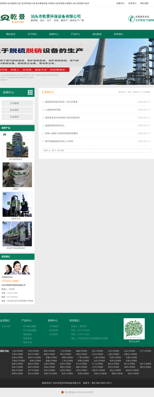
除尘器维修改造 (15, 159)
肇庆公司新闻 (33, 367)
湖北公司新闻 (65, 354)
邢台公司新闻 (33, 373)
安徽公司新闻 (51, 357)
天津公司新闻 (33, 351)
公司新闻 (14, 103)
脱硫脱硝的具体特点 (55, 125)
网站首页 (10, 34)
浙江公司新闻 (97, 351)
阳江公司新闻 (129, 364)
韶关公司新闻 (115, 361)
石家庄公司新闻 (98, 370)
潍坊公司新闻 (145, 367)
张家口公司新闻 (50, 373)
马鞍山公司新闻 (100, 373)
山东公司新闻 (129, 351)
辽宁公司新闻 (145, 351)
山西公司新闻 (113, 354)
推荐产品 (6, 128)
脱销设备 (27, 338)
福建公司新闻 (81, 351)
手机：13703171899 (80, 334)
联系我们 (132, 3)
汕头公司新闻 (99, 361)
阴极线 (15, 189)
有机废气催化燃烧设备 (15, 248)
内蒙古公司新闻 (130, 354)
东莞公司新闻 (65, 364)
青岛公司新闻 (113, 367)
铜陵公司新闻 (117, 373)
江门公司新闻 (97, 364)
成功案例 (97, 34)
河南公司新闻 (81, 354)
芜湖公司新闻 (83, 373)
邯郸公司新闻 (17, 373)
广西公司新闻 (83, 357)
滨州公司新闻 (81, 370)
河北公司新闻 (97, 354)
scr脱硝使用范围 (53, 110)
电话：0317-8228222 (80, 330)
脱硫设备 (27, 334)
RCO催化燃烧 (29, 330)
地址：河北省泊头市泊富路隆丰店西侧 (89, 338)
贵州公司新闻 (115, 357)
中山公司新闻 (81, 364)
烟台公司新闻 (17, 370)
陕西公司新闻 (49, 354)
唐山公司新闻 (115, 370)
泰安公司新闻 (49, 370)
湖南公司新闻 (67, 357)
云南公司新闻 (99, 357)
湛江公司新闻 (145, 364)
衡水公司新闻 (67, 373)
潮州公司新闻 (65, 367)
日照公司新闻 (65, 370)
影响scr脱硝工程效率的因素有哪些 (61, 133)
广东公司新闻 (65, 351)
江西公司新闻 (17, 354)
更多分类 (27, 342)
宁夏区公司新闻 (18, 361)
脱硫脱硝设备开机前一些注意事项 (61, 102)
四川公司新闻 (33, 354)
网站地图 (144, 3)
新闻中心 (54, 34)
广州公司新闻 (67, 361)
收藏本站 (120, 3)
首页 (129, 92)
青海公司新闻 (35, 361)
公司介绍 (6, 326)
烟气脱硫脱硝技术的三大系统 (59, 141)
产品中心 (75, 34)
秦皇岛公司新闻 (132, 370)
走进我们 (5, 320)
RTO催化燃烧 (29, 326)
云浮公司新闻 (97, 367)
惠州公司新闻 (33, 364)
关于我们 (32, 34)
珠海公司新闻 (83, 361)
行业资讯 (14, 117)
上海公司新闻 (17, 351)
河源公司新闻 (131, 361)
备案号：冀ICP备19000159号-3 (97, 383)
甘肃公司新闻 (131, 357)
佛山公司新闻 (113, 364)
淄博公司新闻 (129, 367)
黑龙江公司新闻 (34, 357)
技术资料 (14, 110)
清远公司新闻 (49, 367)
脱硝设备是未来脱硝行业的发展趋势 (62, 117)
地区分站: (4, 351)
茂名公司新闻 (17, 367)
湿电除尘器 (15, 219)
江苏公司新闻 (113, 351)
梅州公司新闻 (17, 364)
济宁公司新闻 (33, 370)
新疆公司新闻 (51, 361)
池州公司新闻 (133, 373)
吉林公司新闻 (17, 357)
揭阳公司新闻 (81, 367)
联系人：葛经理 (78, 326)
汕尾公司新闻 (49, 364)
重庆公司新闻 (49, 351)
